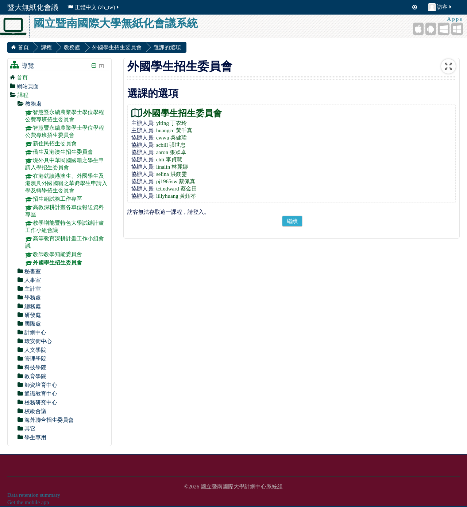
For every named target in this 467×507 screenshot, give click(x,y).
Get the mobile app (28, 502)
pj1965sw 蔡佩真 (175, 181)
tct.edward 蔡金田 (176, 189)
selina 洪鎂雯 (171, 174)
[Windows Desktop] (457, 29)
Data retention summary (33, 495)
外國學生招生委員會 (182, 113)
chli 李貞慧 (169, 159)
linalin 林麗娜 (172, 167)
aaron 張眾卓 (171, 152)
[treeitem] (59, 77)
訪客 (440, 7)
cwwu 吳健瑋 (171, 138)
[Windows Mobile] (443, 29)
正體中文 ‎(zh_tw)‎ (93, 7)
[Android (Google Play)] (430, 29)
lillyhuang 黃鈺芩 (176, 196)
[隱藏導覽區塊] (93, 65)
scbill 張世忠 (171, 145)
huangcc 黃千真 (174, 130)
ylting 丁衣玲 (171, 123)
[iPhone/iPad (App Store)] (418, 29)
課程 (23, 95)
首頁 (22, 77)
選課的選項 (167, 47)
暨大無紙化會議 (32, 7)
